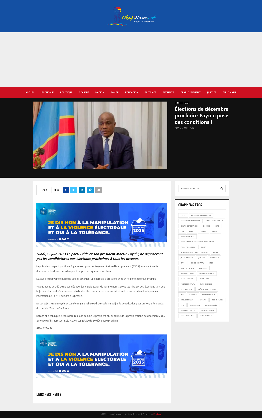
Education (131, 92)
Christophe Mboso (214, 221)
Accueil (30, 92)
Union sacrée (211, 305)
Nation (99, 92)
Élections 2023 (187, 316)
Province (150, 92)
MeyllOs (157, 414)
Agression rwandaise (201, 215)
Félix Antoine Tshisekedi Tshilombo (197, 242)
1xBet (183, 215)
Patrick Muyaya (188, 284)
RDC (182, 295)
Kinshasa (214, 258)
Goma (203, 247)
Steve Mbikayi (187, 300)
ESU (182, 231)
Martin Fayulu (187, 268)
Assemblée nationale (190, 221)
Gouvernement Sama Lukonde (194, 252)
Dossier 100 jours (211, 226)
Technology (217, 300)
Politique (66, 92)
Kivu (182, 263)
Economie (47, 92)
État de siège (206, 316)
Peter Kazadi (186, 289)
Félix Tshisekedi (188, 247)
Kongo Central (197, 263)
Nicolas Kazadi (187, 279)
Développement (191, 92)
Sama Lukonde (208, 295)
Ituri (215, 252)
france (215, 231)
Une (186, 103)
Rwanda (193, 295)
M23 (211, 263)
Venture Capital (188, 310)
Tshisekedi (195, 305)
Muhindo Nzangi (206, 273)
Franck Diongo (187, 236)
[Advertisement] (131, 59)
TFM (182, 305)
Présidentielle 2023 (207, 289)
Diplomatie (230, 92)
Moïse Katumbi (187, 273)
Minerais (203, 268)
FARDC (191, 231)
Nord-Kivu (204, 279)
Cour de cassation (189, 226)
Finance (203, 231)
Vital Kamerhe (207, 310)
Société (84, 92)
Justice (211, 92)
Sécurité (168, 92)
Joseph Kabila (187, 258)
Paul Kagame (206, 284)
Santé (115, 92)
